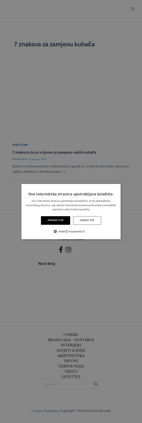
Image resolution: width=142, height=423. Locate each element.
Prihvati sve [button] (56, 220)
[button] (71, 231)
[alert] (71, 211)
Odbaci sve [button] (87, 220)
